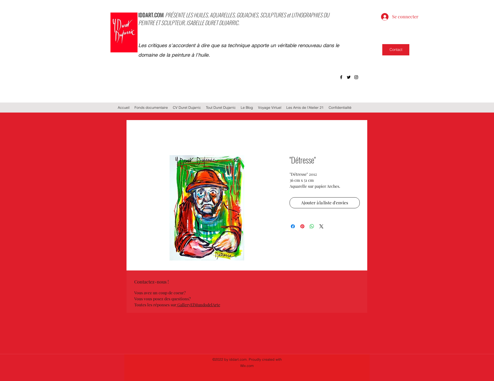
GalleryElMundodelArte (198, 304)
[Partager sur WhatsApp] (312, 226)
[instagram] (356, 77)
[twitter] (348, 77)
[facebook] (341, 77)
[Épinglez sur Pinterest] (302, 226)
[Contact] (395, 49)
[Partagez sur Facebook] (293, 226)
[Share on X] (321, 226)
